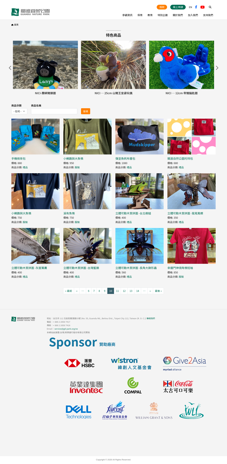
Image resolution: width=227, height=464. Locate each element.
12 (124, 291)
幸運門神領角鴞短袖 (180, 268)
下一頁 (216, 67)
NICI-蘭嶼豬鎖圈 (45, 93)
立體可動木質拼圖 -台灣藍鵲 (81, 268)
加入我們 (193, 15)
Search (210, 7)
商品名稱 (36, 105)
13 (131, 291)
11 (117, 291)
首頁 (16, 24)
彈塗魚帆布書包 (125, 158)
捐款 (161, 7)
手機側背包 (18, 158)
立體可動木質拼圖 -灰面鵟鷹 (29, 268)
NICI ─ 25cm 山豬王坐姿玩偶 (113, 93)
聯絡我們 (151, 318)
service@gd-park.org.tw (66, 328)
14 (137, 291)
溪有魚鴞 (69, 213)
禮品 (25, 167)
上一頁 (10, 67)
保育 (140, 15)
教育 (150, 15)
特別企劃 (163, 15)
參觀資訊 (127, 15)
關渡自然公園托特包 (180, 158)
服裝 (77, 167)
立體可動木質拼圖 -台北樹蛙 (133, 213)
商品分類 (16, 105)
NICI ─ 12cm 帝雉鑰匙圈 (182, 93)
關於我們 (178, 15)
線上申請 (178, 7)
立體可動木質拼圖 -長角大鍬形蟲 (136, 268)
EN (190, 7)
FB (196, 7)
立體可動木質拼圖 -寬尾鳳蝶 (185, 213)
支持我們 (208, 15)
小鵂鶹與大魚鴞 (73, 158)
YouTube (202, 7)
